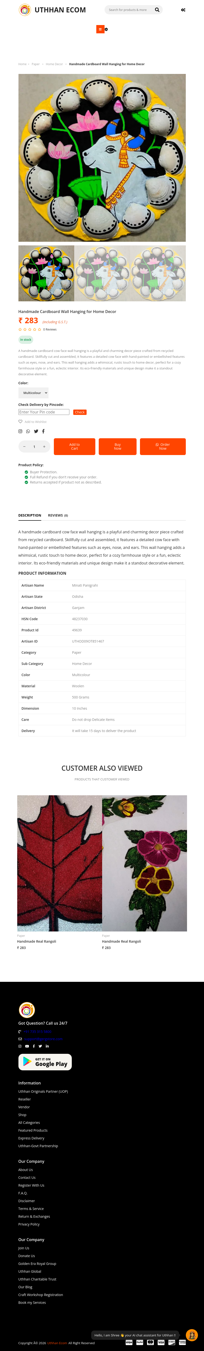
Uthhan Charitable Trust (37, 1279)
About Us (25, 1169)
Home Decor (54, 64)
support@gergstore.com (43, 1039)
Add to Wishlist (36, 422)
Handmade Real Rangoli (36, 941)
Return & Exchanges (34, 1216)
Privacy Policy (29, 1224)
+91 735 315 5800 (37, 1031)
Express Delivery (31, 1138)
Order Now (163, 446)
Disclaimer (26, 1201)
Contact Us (27, 1177)
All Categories (29, 1122)
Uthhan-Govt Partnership (38, 1146)
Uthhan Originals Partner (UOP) (43, 1091)
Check (80, 412)
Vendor (24, 1107)
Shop (22, 1114)
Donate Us (26, 1255)
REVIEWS (58, 515)
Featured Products (33, 1130)
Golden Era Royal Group (37, 1263)
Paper (36, 64)
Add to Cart (74, 446)
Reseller (24, 1099)
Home (22, 64)
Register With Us (31, 1185)
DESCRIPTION (29, 515)
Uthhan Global (29, 1271)
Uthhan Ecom (57, 1343)
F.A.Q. (23, 1193)
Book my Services (32, 1302)
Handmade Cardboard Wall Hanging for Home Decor (107, 64)
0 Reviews (50, 329)
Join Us (23, 1248)
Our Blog (25, 1287)
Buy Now (117, 446)
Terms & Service (31, 1208)
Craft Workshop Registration (40, 1294)
